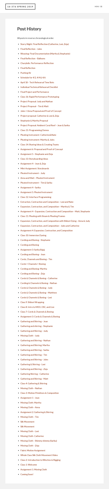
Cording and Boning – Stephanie (35, 240)
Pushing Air (25, 72)
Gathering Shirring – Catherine (34, 374)
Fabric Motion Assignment (32, 450)
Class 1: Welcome (28, 464)
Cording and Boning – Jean (32, 254)
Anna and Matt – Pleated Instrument (37, 178)
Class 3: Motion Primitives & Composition (39, 393)
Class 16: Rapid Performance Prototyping (39, 96)
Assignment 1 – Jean (29, 398)
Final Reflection (27, 68)
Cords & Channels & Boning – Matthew (38, 292)
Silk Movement (27, 421)
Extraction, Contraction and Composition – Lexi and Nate (46, 202)
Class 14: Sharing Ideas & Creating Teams (39, 144)
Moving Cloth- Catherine (32, 436)
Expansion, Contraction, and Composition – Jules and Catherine (49, 225)
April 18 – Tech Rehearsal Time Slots (37, 82)
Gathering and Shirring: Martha (35, 345)
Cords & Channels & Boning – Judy (36, 288)
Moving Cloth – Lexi (29, 431)
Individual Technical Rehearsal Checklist (39, 87)
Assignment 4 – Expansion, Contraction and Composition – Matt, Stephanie (55, 211)
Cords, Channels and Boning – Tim (36, 259)
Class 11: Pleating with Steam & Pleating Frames (42, 216)
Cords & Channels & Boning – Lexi (36, 297)
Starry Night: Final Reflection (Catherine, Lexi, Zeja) (44, 44)
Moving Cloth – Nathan (31, 388)
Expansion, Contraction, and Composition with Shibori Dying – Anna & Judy (55, 221)
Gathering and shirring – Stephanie (36, 326)
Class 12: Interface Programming (35, 197)
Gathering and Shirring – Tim (33, 354)
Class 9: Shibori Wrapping (32, 302)
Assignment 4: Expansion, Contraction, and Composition (46, 230)
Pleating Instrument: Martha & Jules (37, 139)
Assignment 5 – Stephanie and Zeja (36, 154)
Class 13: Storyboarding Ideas (34, 159)
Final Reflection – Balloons (32, 58)
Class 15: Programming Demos (34, 130)
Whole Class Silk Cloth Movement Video (39, 455)
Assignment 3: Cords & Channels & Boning (40, 316)
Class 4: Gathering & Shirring (33, 383)
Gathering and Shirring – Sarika (34, 350)
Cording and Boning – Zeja (32, 273)
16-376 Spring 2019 (20, 6)
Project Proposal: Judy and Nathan (36, 101)
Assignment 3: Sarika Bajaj (32, 249)
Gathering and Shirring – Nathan (35, 340)
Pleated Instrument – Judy (32, 173)
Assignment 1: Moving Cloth (33, 469)
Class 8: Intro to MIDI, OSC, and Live (37, 307)
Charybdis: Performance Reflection (37, 63)
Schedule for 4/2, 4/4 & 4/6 (33, 77)
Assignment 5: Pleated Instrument (36, 192)
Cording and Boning (29, 245)
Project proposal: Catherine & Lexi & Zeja (39, 116)
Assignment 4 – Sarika (30, 187)
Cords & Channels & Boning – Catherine (38, 278)
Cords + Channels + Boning (33, 264)
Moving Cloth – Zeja (29, 445)
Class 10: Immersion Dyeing (33, 235)
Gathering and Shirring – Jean (34, 321)
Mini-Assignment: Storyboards (34, 168)
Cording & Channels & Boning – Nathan (38, 283)
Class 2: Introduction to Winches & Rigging (40, 460)
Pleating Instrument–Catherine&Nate (38, 135)
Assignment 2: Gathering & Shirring (36, 412)
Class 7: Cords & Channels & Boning (37, 311)
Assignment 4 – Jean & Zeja (33, 163)
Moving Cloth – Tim (29, 417)
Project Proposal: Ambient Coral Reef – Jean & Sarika (45, 125)
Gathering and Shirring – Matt (34, 378)
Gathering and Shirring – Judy (34, 331)
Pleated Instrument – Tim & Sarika (36, 182)
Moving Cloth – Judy (29, 335)
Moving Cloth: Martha (30, 402)
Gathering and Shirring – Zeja (34, 369)
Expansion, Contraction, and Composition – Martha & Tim (47, 206)
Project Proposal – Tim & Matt (34, 106)
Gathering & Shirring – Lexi (32, 364)
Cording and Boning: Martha (33, 268)
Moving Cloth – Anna (30, 407)
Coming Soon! (26, 474)
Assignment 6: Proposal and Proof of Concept (41, 149)
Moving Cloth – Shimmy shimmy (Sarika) (38, 441)
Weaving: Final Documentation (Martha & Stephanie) (45, 53)
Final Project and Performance (34, 92)
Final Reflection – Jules (31, 49)
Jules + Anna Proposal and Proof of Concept (40, 111)
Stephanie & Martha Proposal (34, 120)
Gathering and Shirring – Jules (34, 359)
